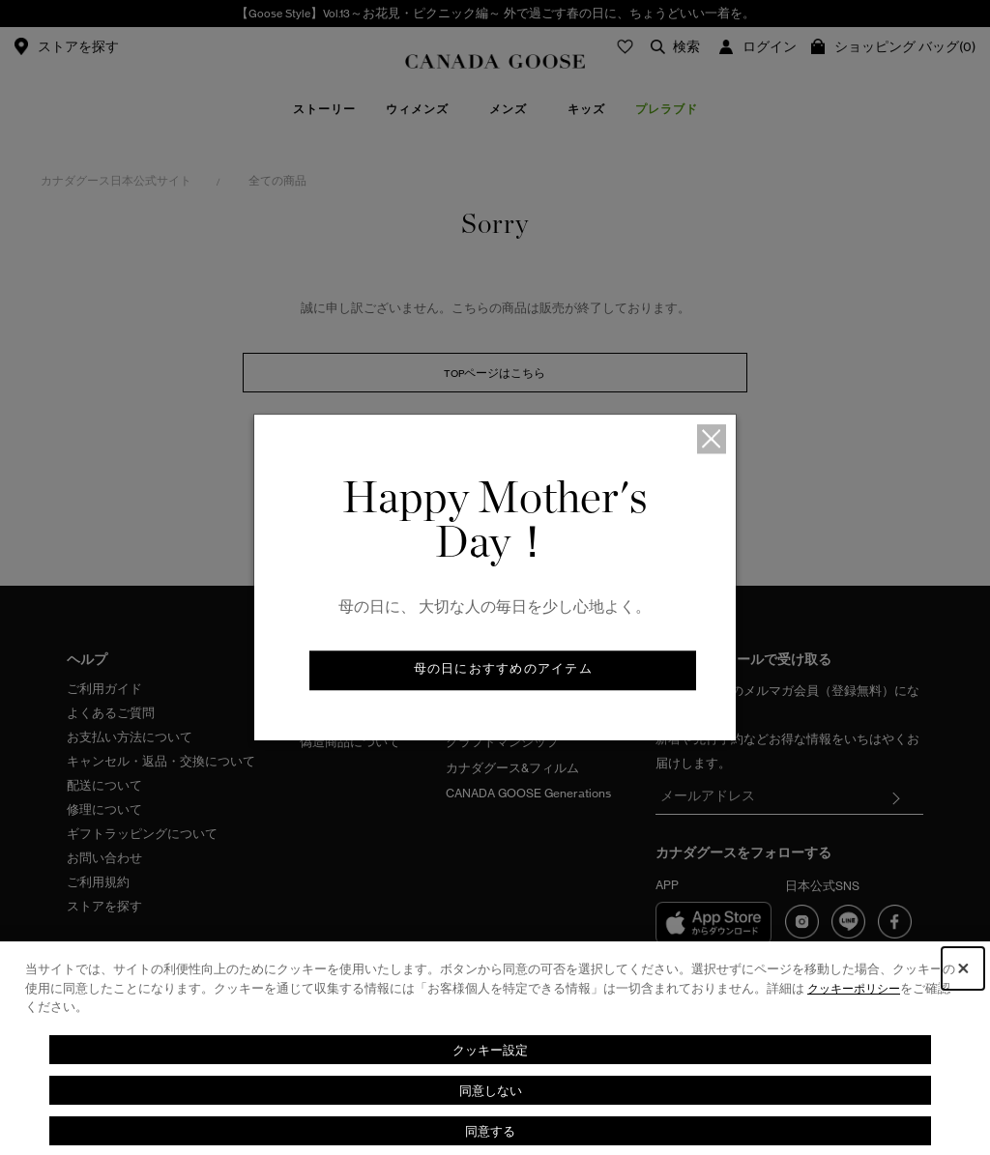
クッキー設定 (490, 1049)
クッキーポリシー (857, 989)
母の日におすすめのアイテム (503, 671)
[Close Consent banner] (963, 968)
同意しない (490, 1090)
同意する (490, 1130)
